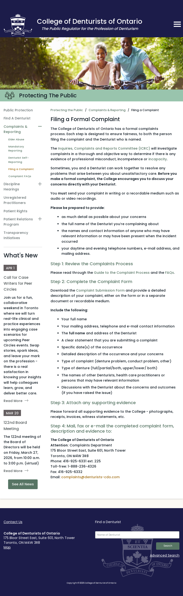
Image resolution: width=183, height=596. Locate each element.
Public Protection (18, 110)
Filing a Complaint (21, 169)
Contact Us (13, 522)
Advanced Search (164, 555)
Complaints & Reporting (15, 129)
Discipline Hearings (12, 187)
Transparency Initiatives (16, 235)
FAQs (169, 272)
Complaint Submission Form (100, 290)
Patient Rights (15, 211)
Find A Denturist (17, 118)
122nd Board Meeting (15, 425)
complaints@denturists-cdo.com (90, 477)
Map (7, 547)
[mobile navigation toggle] (177, 24)
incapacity (157, 159)
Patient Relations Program (18, 222)
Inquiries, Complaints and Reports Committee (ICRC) (104, 148)
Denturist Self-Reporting (18, 160)
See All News (23, 484)
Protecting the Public (67, 110)
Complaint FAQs (19, 176)
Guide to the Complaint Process (122, 272)
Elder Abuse (16, 139)
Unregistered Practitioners (15, 200)
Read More (13, 400)
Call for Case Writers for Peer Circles (18, 283)
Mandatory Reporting (16, 149)
